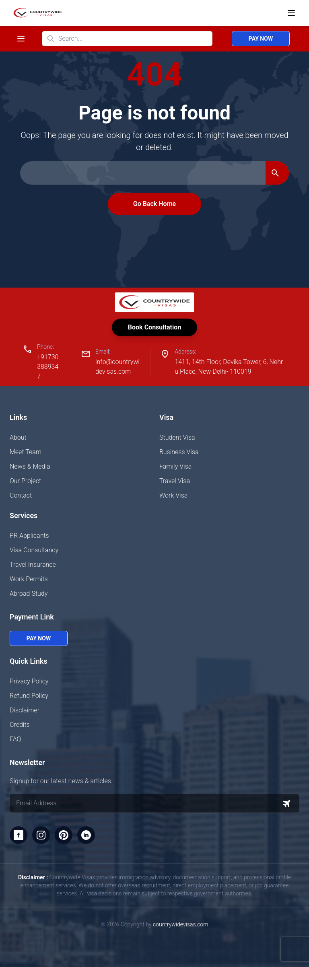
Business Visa (179, 452)
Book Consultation (154, 327)
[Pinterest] (63, 835)
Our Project (25, 481)
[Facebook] (18, 835)
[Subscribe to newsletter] (286, 804)
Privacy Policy (29, 681)
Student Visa (177, 437)
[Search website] (127, 38)
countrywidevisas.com (180, 924)
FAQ (15, 739)
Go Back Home (154, 204)
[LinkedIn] (86, 835)
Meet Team (25, 452)
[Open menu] (291, 13)
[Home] (36, 13)
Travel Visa (174, 481)
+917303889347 (47, 366)
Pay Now (261, 38)
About (18, 437)
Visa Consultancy (34, 550)
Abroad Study (28, 593)
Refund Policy (29, 696)
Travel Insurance (33, 564)
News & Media (30, 466)
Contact (21, 495)
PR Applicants (29, 535)
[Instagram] (41, 835)
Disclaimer (24, 710)
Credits (20, 724)
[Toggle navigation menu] (21, 39)
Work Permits (29, 579)
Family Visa (175, 466)
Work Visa (173, 495)
